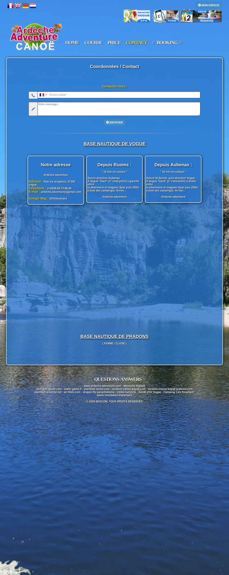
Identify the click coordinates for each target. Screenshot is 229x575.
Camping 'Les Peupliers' (178, 392)
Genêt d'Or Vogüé (150, 392)
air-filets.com (72, 392)
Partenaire (125, 395)
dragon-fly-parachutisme (98, 392)
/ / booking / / (167, 42)
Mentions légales (134, 386)
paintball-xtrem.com (97, 389)
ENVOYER (114, 122)
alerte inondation (108, 395)
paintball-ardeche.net (47, 392)
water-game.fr (73, 389)
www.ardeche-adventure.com (102, 386)
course (93, 42)
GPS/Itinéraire (58, 198)
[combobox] (43, 95)
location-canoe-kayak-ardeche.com (170, 389)
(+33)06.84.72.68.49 (59, 188)
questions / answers (117, 379)
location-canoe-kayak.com (129, 389)
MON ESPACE (208, 5)
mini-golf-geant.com (49, 389)
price (114, 42)
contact (136, 42)
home (72, 42)
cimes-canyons (126, 392)
